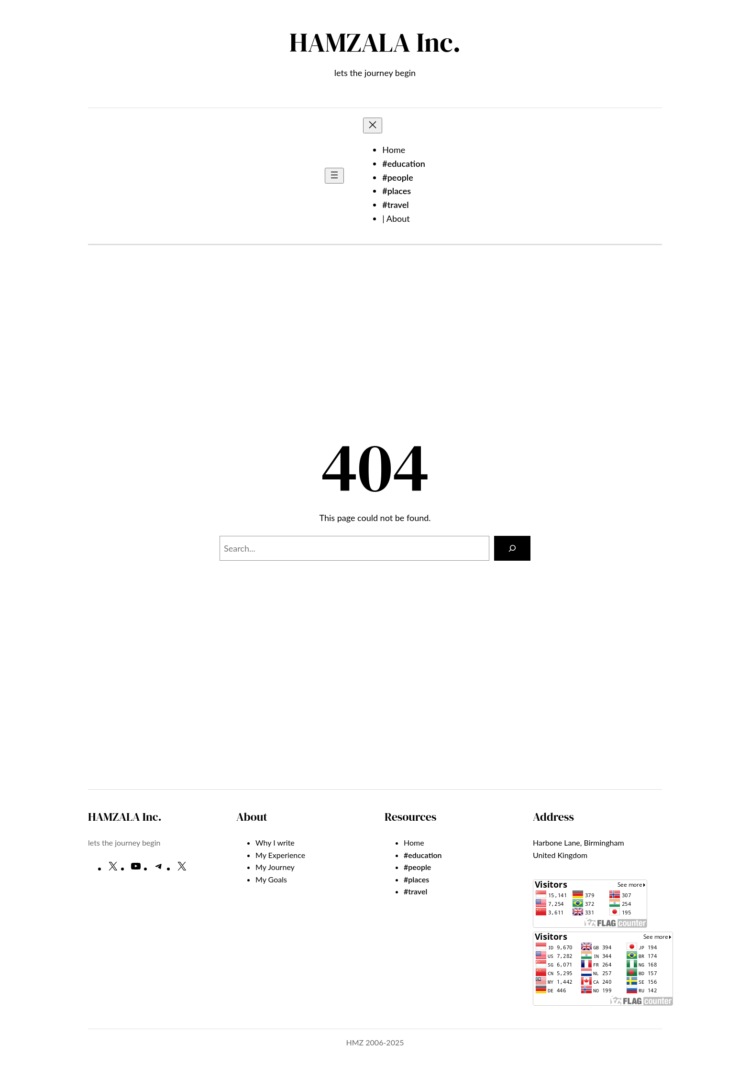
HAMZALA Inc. (375, 42)
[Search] (512, 548)
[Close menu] (372, 125)
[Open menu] (334, 176)
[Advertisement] (375, 347)
